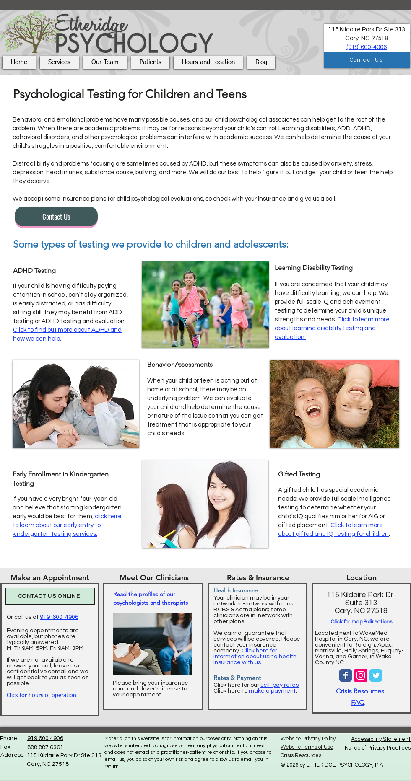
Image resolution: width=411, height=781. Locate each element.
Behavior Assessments (180, 364)
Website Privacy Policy (308, 739)
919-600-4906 (59, 617)
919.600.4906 (45, 738)
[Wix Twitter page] (375, 675)
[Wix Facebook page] (345, 675)
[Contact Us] (367, 60)
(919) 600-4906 (366, 47)
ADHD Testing (34, 270)
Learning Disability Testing (314, 268)
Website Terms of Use (307, 747)
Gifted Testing (299, 474)
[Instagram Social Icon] (360, 675)
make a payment (272, 691)
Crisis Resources (360, 691)
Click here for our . (256, 685)
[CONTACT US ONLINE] (50, 596)
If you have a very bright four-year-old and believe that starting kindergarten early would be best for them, (67, 516)
